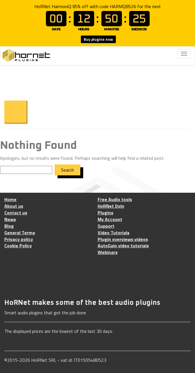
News (10, 219)
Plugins (105, 212)
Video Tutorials (113, 232)
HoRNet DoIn (111, 206)
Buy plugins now (98, 39)
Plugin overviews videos (123, 239)
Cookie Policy (18, 245)
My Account (110, 219)
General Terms (19, 232)
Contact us (15, 212)
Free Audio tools (115, 199)
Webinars (108, 252)
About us (13, 206)
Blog (9, 226)
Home (10, 199)
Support (106, 226)
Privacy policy (18, 239)
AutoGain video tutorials (123, 245)
